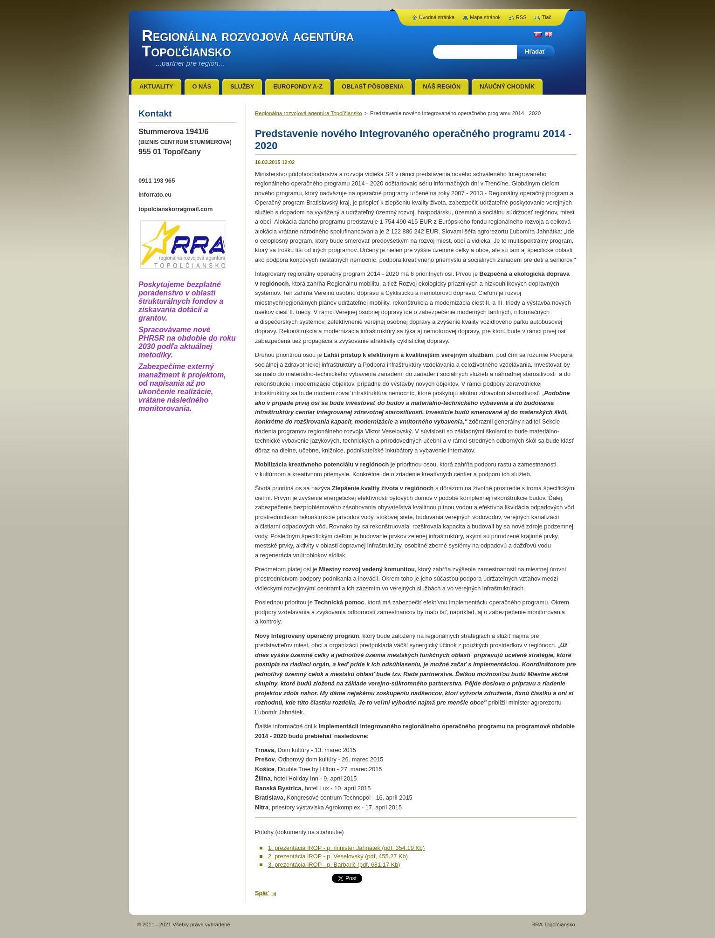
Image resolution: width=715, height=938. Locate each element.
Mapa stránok (485, 17)
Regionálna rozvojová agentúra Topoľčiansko (308, 113)
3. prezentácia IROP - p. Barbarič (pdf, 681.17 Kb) (334, 864)
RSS (521, 17)
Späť (262, 893)
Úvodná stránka (436, 17)
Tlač (546, 17)
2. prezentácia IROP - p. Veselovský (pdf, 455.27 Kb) (338, 856)
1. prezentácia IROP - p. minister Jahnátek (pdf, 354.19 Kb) (346, 847)
